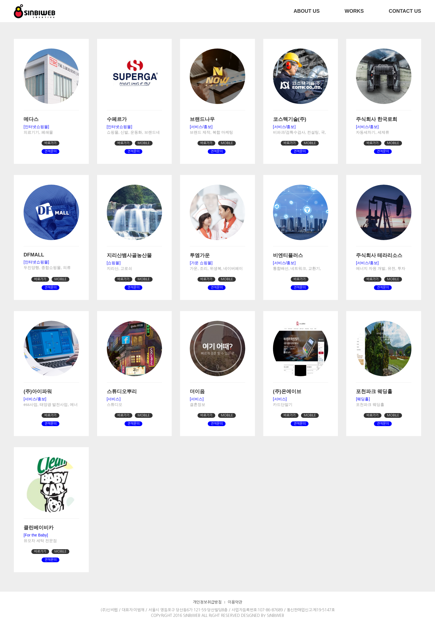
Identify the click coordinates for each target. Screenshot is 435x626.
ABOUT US (307, 11)
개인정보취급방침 (207, 602)
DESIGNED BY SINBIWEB (262, 615)
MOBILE (144, 143)
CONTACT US (405, 11)
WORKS (354, 11)
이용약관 (235, 602)
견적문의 (50, 151)
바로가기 (50, 143)
